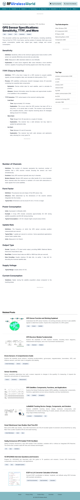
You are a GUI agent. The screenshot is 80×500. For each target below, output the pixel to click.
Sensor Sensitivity (10, 372)
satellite (40, 326)
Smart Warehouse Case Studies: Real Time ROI (21, 425)
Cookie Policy (40, 494)
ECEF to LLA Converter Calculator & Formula (42, 473)
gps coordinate (43, 480)
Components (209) (60, 40)
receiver (34, 344)
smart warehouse (10, 433)
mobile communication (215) (63, 93)
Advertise (51, 494)
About (19, 494)
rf (6, 448)
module (29, 34)
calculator (52, 480)
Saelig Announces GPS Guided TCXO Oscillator (21, 441)
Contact (60, 494)
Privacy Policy (29, 494)
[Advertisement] (40, 18)
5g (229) (57, 90)
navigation (25, 363)
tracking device (38, 416)
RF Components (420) (61, 31)
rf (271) (57, 82)
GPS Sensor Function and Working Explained (42, 318)
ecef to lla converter (32, 480)
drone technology (10, 363)
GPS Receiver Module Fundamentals (39, 337)
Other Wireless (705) (61, 28)
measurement (23, 379)
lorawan (29, 416)
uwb (18, 433)
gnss (7, 464)
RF (18, 3)
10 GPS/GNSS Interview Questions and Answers (21, 457)
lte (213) (57, 96)
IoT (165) (57, 42)
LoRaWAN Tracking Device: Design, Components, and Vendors (48, 406)
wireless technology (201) (62, 99)
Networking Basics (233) (62, 37)
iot (45, 416)
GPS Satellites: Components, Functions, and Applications (46, 387)
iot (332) (57, 79)
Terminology (6, 24)
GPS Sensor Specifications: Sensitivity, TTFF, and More (28, 24)
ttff (15, 34)
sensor (10, 34)
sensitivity (22, 34)
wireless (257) (59, 85)
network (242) (59, 87)
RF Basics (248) (59, 34)
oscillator (17, 448)
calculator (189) (59, 102)
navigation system (20, 464)
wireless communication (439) (63, 76)
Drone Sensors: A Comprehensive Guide (18, 356)
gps (4, 34)
